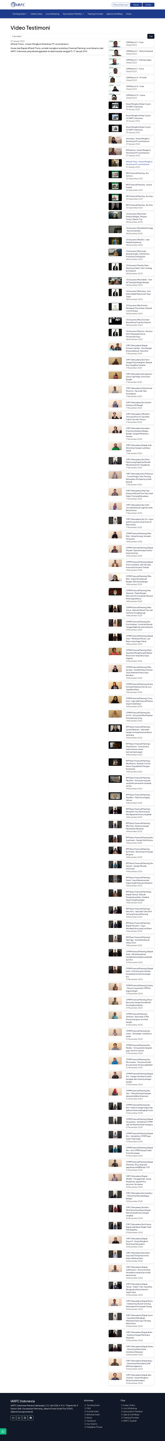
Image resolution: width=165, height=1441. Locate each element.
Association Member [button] (73, 13)
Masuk (136, 4)
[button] (20, 13)
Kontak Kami (91, 1411)
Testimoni (90, 1420)
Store (128, 13)
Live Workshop (129, 1408)
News (88, 1417)
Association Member (132, 1411)
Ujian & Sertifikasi (114, 13)
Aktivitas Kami (92, 1414)
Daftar (148, 4)
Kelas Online (128, 1405)
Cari (151, 36)
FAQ (87, 1408)
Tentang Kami (92, 1405)
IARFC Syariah (129, 1420)
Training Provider (95, 13)
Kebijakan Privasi (93, 1427)
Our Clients (90, 1423)
